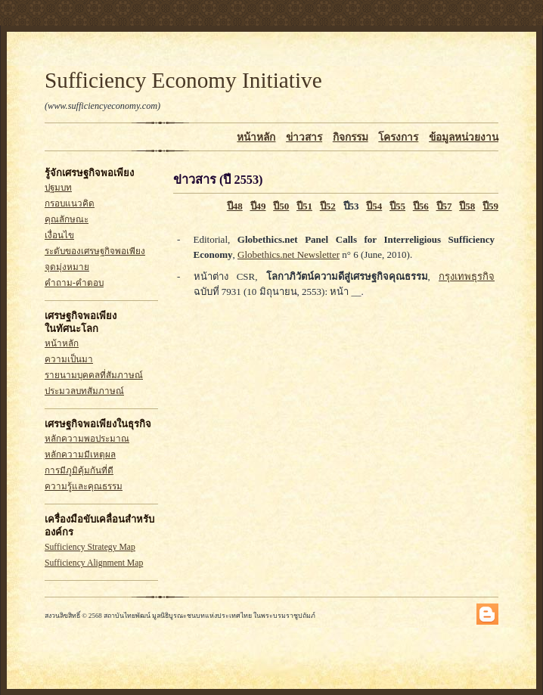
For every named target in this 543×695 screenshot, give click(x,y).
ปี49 (258, 206)
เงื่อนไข (59, 235)
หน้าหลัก (256, 137)
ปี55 (397, 206)
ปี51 (304, 206)
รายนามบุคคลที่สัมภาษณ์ (94, 375)
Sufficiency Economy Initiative (183, 80)
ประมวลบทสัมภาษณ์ (84, 391)
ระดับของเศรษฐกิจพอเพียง (95, 251)
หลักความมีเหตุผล (80, 455)
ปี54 (374, 206)
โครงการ (398, 137)
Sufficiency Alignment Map (94, 563)
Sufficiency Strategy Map (90, 547)
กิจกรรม (350, 137)
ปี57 (444, 206)
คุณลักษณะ (66, 220)
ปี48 (235, 206)
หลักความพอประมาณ (87, 439)
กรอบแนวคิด (70, 204)
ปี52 (328, 206)
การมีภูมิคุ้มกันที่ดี (79, 471)
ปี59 (490, 206)
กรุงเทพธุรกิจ (467, 276)
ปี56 (421, 206)
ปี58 (467, 206)
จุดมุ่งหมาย (67, 267)
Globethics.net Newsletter (288, 254)
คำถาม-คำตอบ (74, 283)
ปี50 (281, 206)
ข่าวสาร (304, 137)
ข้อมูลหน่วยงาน (463, 137)
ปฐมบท (58, 188)
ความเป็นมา (69, 360)
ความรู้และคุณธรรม (84, 487)
